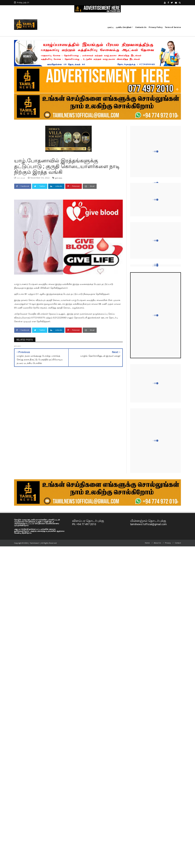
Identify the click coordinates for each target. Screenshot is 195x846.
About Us (157, 543)
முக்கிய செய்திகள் (123, 27)
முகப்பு (110, 27)
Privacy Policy (155, 27)
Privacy (168, 543)
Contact (178, 543)
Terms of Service (173, 27)
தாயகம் (58, 177)
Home (147, 543)
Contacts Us (140, 27)
